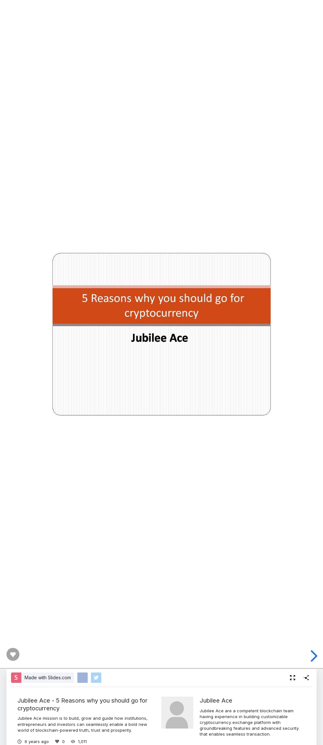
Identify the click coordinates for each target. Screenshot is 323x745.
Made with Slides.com (48, 677)
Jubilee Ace (216, 700)
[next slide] (313, 656)
